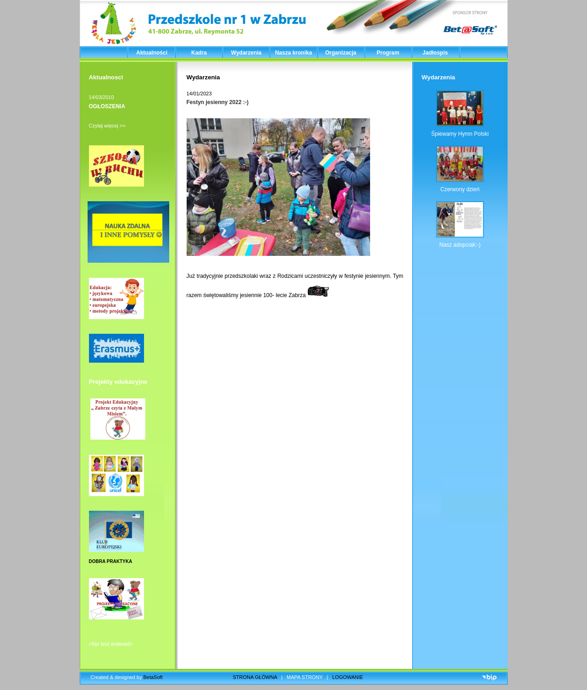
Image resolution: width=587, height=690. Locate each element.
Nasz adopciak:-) (460, 245)
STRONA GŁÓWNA (255, 677)
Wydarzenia (246, 53)
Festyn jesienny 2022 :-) (218, 102)
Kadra (199, 53)
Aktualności (151, 53)
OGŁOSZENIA (107, 106)
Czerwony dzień (459, 189)
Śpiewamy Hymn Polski (459, 134)
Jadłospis (435, 53)
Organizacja (340, 53)
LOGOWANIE (347, 677)
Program (388, 53)
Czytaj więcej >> (107, 125)
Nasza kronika (293, 53)
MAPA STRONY (304, 677)
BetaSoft (152, 677)
